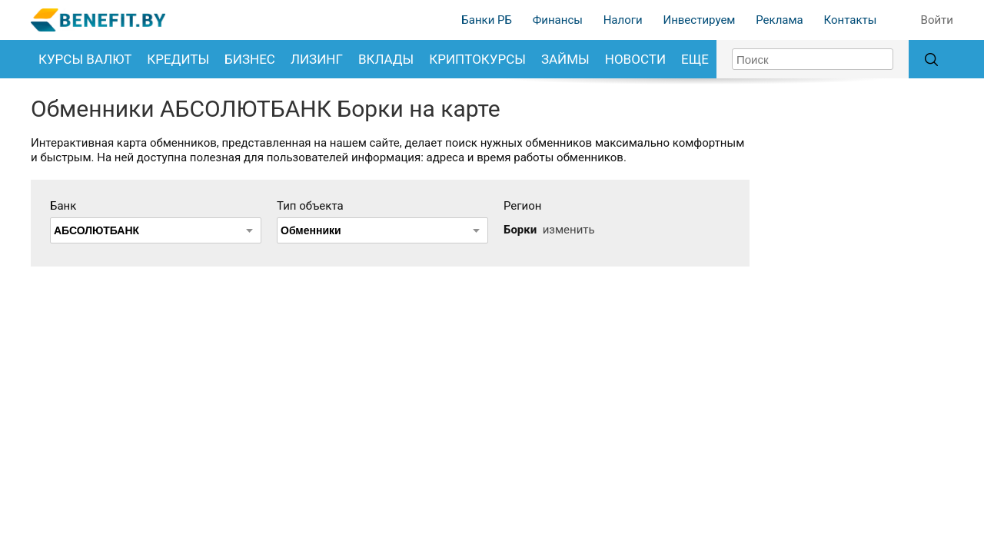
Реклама (779, 20)
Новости (635, 59)
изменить (569, 230)
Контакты (849, 20)
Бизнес (249, 59)
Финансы (558, 20)
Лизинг (317, 59)
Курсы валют (84, 59)
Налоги (623, 20)
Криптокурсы (477, 59)
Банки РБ (486, 20)
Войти (937, 20)
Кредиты (178, 59)
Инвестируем (699, 20)
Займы (565, 59)
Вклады (386, 59)
